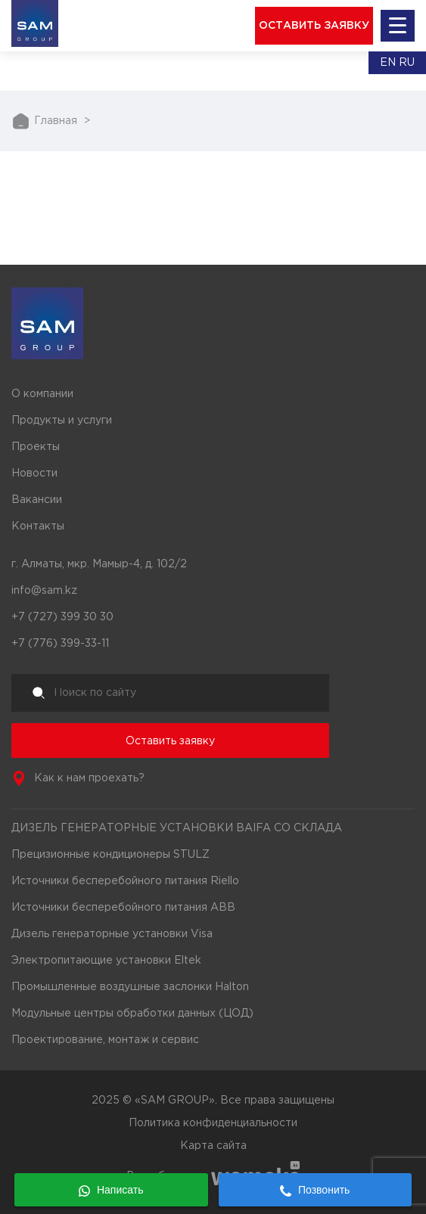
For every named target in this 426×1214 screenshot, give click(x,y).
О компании (42, 394)
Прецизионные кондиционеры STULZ (110, 854)
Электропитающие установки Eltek (106, 960)
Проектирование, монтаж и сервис (105, 1040)
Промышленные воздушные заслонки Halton (130, 987)
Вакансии (36, 500)
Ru (407, 62)
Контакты (37, 526)
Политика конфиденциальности (213, 1123)
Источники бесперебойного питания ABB (123, 907)
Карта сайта (213, 1145)
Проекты (35, 447)
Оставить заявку (170, 741)
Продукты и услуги (61, 420)
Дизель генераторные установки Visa (112, 934)
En (388, 62)
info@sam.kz (44, 590)
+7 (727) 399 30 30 (62, 617)
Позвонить (315, 1190)
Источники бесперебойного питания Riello (125, 881)
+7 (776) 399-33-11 (60, 643)
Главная (55, 121)
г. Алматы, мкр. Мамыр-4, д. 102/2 (99, 564)
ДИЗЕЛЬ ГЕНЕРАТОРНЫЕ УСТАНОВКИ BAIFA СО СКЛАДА (176, 828)
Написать (111, 1190)
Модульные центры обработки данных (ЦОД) (132, 1013)
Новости (34, 473)
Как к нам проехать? (89, 778)
